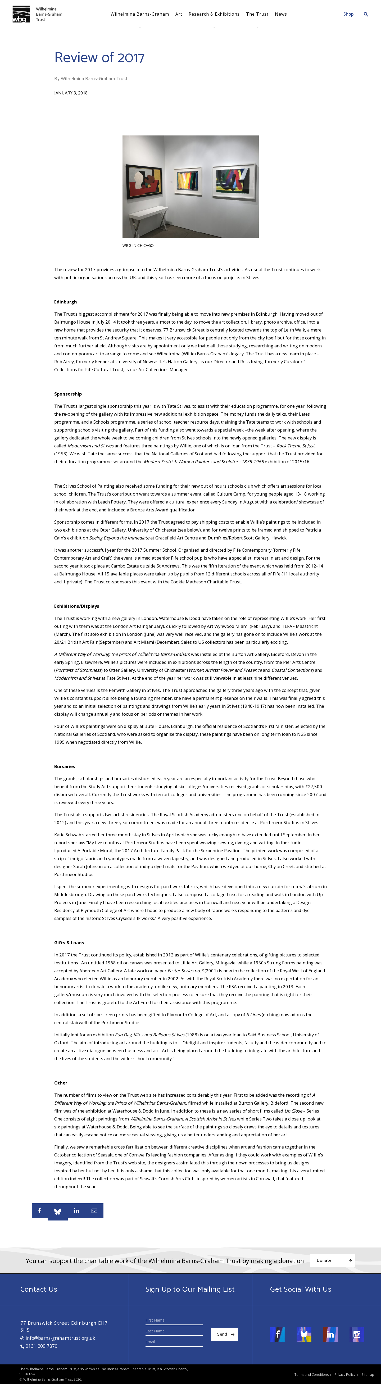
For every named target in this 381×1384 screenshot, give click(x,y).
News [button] (281, 14)
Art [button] (178, 14)
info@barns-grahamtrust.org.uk (57, 1338)
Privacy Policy (344, 1374)
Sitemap (367, 1374)
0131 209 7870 (38, 1346)
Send (222, 1334)
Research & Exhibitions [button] (214, 14)
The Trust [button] (257, 14)
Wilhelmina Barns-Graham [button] (140, 14)
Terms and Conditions (311, 1374)
